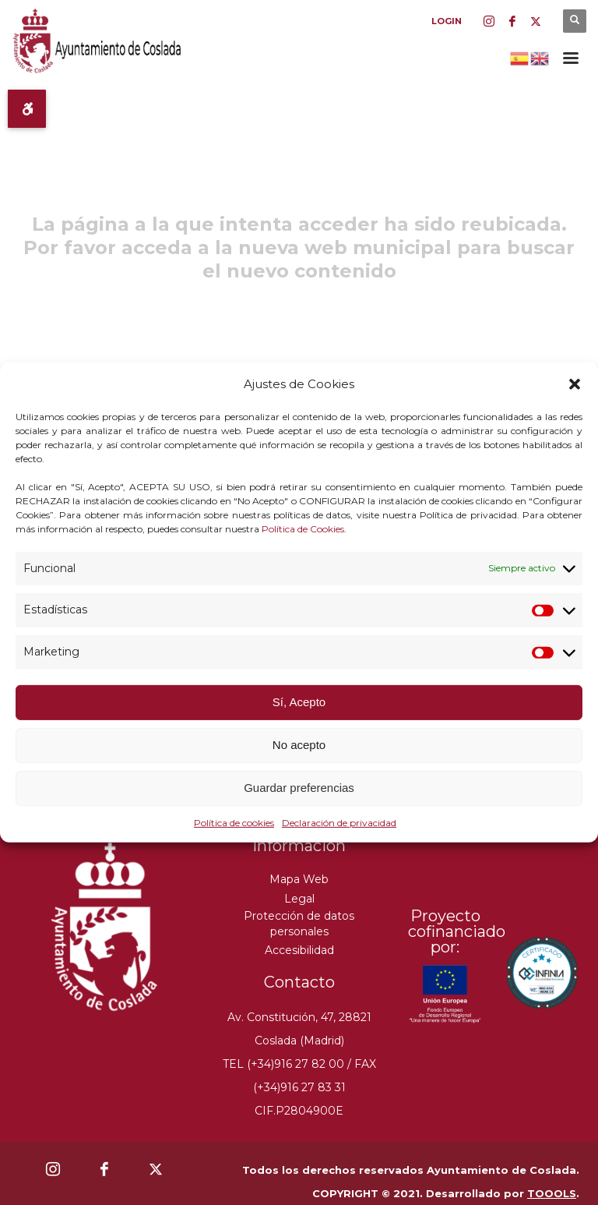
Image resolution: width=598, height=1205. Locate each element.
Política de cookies (234, 823)
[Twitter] (535, 21)
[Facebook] (512, 21)
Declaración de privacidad (339, 823)
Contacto (299, 982)
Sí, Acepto (299, 702)
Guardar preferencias (299, 787)
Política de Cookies (303, 528)
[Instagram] (489, 21)
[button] (574, 384)
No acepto (299, 744)
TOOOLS (551, 1193)
